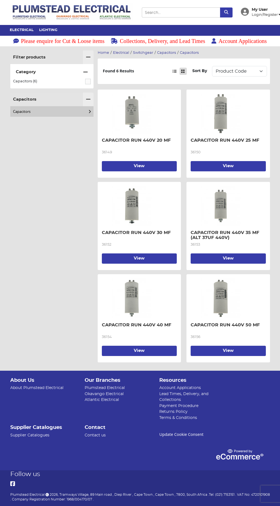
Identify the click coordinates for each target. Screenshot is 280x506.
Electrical (22, 30)
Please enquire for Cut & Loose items (59, 41)
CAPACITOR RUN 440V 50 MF (225, 325)
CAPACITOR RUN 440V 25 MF (225, 140)
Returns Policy (173, 412)
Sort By (199, 71)
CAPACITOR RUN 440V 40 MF (136, 325)
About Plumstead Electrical (37, 388)
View (139, 166)
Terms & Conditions (178, 418)
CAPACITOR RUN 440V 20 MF (136, 140)
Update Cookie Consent (181, 434)
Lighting (48, 30)
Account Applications (239, 41)
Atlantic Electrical (102, 400)
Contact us (95, 435)
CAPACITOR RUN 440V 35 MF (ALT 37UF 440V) (228, 235)
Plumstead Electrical (105, 388)
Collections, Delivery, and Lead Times (158, 41)
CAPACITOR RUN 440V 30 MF (136, 232)
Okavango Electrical (104, 394)
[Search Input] (181, 12)
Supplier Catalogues (29, 435)
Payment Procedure (178, 406)
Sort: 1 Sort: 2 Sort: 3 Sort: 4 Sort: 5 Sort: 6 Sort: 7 (239, 71)
